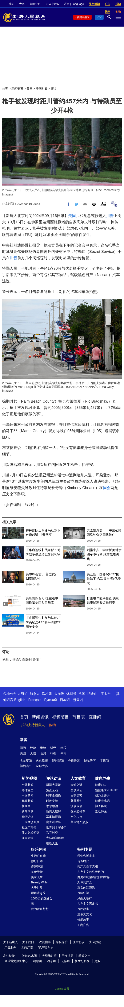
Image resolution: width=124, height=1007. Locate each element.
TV (99, 17)
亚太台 (106, 694)
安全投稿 (95, 942)
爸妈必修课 (78, 811)
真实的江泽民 (86, 887)
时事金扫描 (53, 795)
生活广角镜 (38, 855)
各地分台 (35, 3)
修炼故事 (83, 919)
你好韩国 (37, 866)
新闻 (24, 740)
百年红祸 (83, 893)
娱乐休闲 (38, 849)
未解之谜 (76, 784)
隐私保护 (62, 942)
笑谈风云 (76, 790)
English (19, 700)
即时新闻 (58, 760)
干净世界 (67, 955)
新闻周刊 (27, 811)
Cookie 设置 (62, 988)
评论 (33, 748)
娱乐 (63, 748)
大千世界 (37, 887)
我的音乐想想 (40, 909)
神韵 (11, 3)
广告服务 (10, 947)
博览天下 (90, 760)
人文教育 (78, 778)
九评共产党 (84, 882)
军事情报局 (53, 816)
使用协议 (78, 942)
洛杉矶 (47, 694)
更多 (97, 961)
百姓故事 (83, 909)
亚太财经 (27, 838)
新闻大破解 (53, 811)
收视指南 (45, 942)
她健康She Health (106, 790)
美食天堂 (37, 872)
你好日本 (37, 861)
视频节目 (60, 717)
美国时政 (42, 88)
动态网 (51, 961)
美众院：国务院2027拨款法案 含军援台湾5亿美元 (104, 578)
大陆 (33, 753)
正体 (48, 3)
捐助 (118, 3)
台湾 (43, 753)
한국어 (78, 700)
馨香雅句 (76, 800)
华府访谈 (27, 816)
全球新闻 (27, 784)
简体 (56, 3)
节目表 (78, 717)
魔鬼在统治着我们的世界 (93, 877)
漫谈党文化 (84, 914)
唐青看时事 (53, 822)
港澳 (43, 748)
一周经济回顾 (30, 822)
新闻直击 (27, 806)
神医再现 (101, 806)
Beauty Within (40, 882)
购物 (52, 725)
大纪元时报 (49, 955)
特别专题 (84, 849)
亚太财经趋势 (30, 832)
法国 (82, 694)
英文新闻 (94, 3)
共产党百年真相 (87, 866)
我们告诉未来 (86, 855)
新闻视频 (29, 778)
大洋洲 (59, 694)
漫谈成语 (76, 806)
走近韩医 (101, 811)
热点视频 (42, 760)
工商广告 (83, 925)
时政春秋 (52, 800)
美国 (29, 88)
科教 (53, 753)
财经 (53, 748)
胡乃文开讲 (102, 795)
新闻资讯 (17, 88)
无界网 (65, 961)
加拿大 (35, 694)
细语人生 (52, 843)
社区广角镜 (29, 827)
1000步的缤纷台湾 (41, 901)
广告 (107, 3)
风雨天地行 (84, 898)
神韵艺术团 (29, 955)
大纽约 (22, 694)
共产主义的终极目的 (90, 872)
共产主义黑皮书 (87, 903)
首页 (5, 88)
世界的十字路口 (56, 827)
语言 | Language (74, 3)
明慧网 (37, 961)
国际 (23, 748)
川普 (110, 216)
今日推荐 (74, 760)
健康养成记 (102, 800)
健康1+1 (100, 784)
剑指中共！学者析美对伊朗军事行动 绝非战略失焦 (104, 554)
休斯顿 (71, 694)
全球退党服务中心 (16, 961)
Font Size (103, 203)
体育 (63, 753)
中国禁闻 (27, 795)
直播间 (95, 717)
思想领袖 (52, 806)
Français (34, 700)
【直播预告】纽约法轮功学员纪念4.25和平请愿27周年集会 (43, 622)
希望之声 (84, 955)
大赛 (22, 3)
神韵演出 (26, 766)
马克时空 (52, 832)
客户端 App (45, 947)
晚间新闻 (27, 800)
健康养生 (102, 778)
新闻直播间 (83, 17)
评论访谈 (53, 778)
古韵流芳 (76, 795)
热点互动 (52, 790)
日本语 (65, 700)
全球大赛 (42, 766)
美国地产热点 (79, 822)
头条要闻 (26, 760)
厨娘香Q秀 (38, 893)
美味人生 (37, 877)
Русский (50, 700)
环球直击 (27, 790)
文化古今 (76, 816)
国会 (107, 488)
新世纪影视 (82, 961)
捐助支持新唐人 (33, 725)
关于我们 (28, 942)
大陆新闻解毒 (55, 838)
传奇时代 (83, 861)
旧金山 (92, 694)
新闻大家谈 (53, 784)
